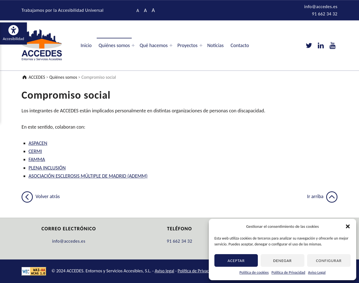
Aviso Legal (317, 272)
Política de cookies (253, 272)
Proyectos (187, 45)
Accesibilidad (15, 33)
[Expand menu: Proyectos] (201, 45)
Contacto (240, 45)
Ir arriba (322, 196)
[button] (348, 226)
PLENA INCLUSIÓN (47, 168)
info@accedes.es (321, 6)
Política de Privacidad (288, 272)
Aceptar (236, 260)
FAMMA (37, 159)
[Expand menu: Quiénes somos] (133, 45)
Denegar (282, 260)
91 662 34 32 (324, 14)
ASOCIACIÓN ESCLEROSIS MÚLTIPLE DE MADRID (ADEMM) (88, 176)
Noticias (215, 45)
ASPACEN (38, 143)
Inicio (86, 45)
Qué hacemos (154, 45)
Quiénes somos (114, 45)
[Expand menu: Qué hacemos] (171, 45)
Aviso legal (164, 270)
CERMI (35, 151)
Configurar (329, 260)
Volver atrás (41, 196)
